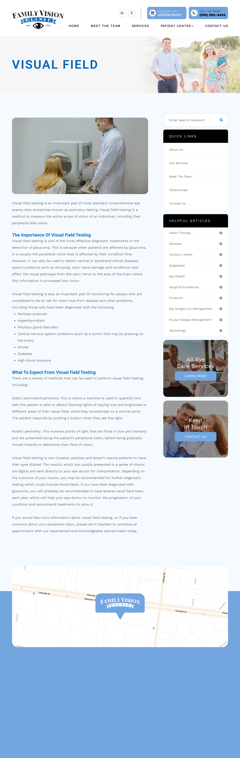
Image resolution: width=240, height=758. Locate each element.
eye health (178, 277)
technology (178, 333)
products (176, 300)
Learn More (196, 379)
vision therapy (181, 233)
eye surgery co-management (193, 311)
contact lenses (182, 255)
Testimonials (179, 190)
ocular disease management (192, 322)
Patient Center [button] (177, 26)
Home (74, 26)
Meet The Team (105, 26)
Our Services (179, 163)
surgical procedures (185, 288)
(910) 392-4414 (212, 15)
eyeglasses (178, 266)
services (176, 244)
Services (140, 26)
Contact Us (216, 26)
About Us (177, 150)
